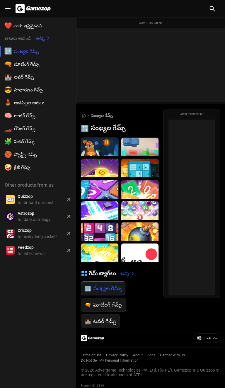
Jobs (151, 355)
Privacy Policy (117, 355)
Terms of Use (91, 355)
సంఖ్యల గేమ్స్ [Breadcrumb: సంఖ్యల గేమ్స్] (102, 115)
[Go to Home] (84, 116)
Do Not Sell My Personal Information (110, 360)
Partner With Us (172, 355)
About (138, 355)
